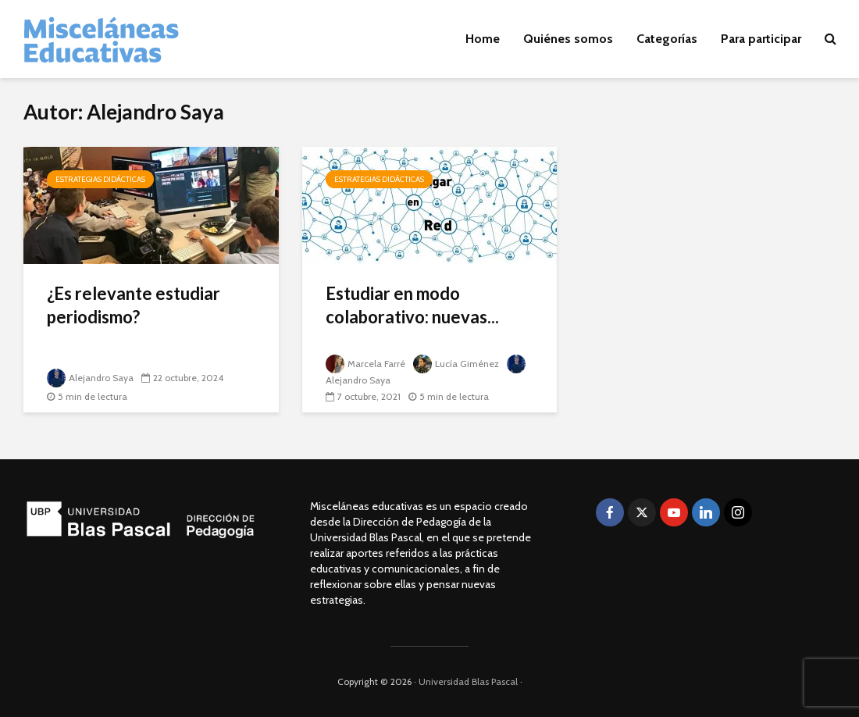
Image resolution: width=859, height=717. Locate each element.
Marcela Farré (365, 363)
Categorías (666, 38)
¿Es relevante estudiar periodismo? (133, 305)
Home (482, 38)
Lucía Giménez (456, 363)
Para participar (761, 38)
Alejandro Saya (90, 377)
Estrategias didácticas (100, 179)
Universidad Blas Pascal (468, 681)
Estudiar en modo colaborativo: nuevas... (412, 305)
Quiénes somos (568, 38)
